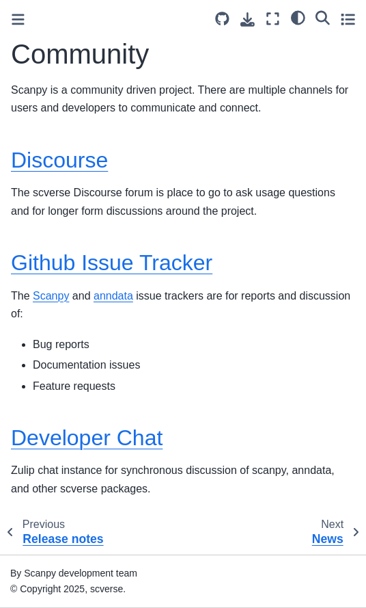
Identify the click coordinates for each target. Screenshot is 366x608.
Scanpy (51, 296)
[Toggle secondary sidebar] (348, 18)
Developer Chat (87, 437)
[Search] (322, 17)
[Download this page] (247, 19)
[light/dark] (298, 17)
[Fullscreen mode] (272, 18)
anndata (113, 296)
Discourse (59, 160)
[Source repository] (222, 18)
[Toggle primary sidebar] (18, 19)
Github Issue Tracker (111, 262)
